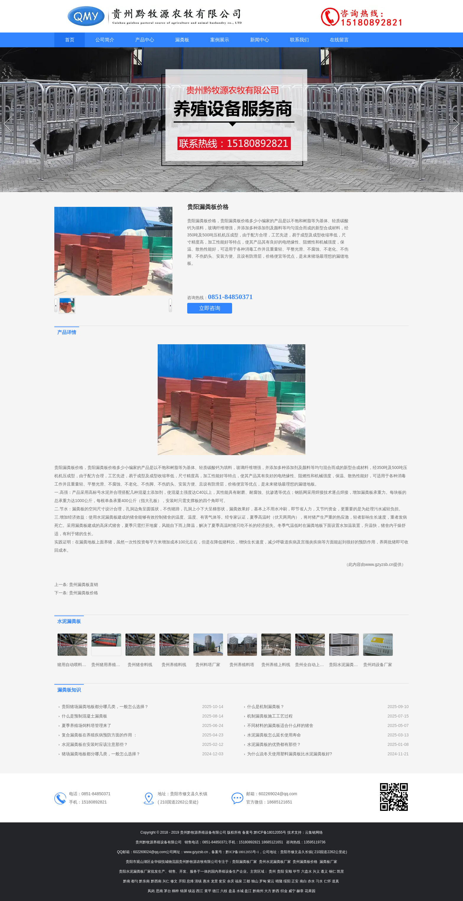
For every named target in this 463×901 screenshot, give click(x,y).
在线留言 (339, 39)
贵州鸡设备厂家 (377, 664)
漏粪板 (182, 39)
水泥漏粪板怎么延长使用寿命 (274, 735)
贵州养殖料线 (174, 664)
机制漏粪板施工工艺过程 (270, 716)
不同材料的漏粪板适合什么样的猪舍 (280, 725)
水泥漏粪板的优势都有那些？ (274, 744)
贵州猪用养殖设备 (107, 664)
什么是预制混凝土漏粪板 (84, 716)
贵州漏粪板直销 (83, 584)
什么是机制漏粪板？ (265, 706)
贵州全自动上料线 (311, 664)
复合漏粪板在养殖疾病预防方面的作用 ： (99, 735)
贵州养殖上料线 (275, 664)
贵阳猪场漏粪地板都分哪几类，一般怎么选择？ (105, 706)
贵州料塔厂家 (207, 664)
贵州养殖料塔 (241, 664)
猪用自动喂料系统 (73, 664)
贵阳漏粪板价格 (68, 467)
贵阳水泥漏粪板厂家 (347, 664)
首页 (69, 39)
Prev (4, 116)
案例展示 (219, 39)
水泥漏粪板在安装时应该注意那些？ (95, 744)
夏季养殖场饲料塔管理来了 (86, 725)
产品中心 (144, 39)
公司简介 (104, 39)
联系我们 (299, 39)
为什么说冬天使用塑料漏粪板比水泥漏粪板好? (289, 753)
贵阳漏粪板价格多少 (106, 467)
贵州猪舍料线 (140, 664)
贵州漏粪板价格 (83, 592)
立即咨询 (209, 308)
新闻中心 (259, 39)
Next (452, 116)
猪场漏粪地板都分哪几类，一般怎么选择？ (101, 753)
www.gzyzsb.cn (379, 564)
